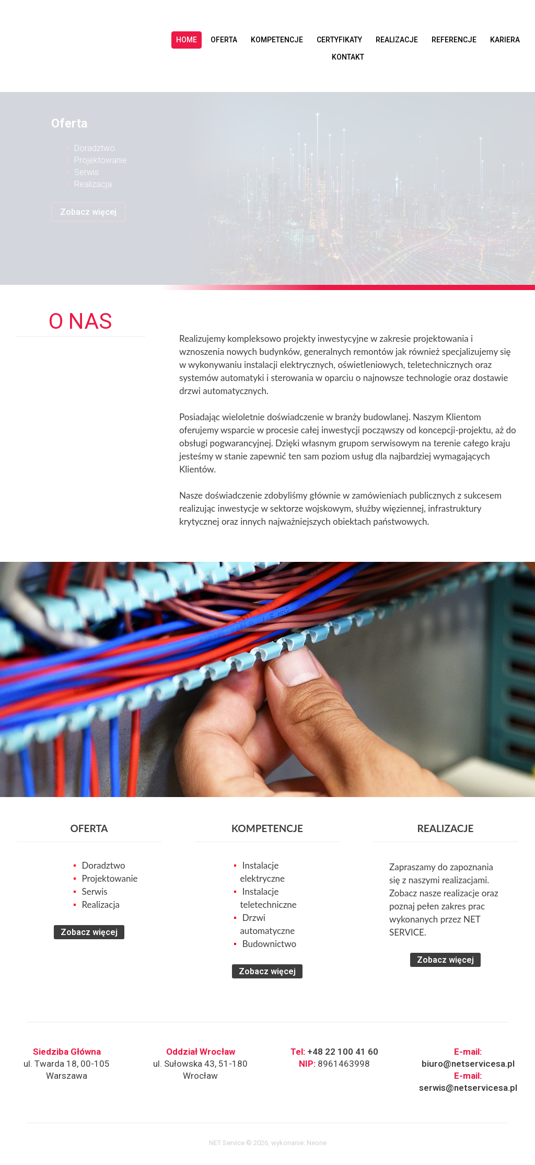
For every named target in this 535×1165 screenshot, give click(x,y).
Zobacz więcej (88, 212)
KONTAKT (348, 57)
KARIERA (505, 40)
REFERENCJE (454, 40)
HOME (186, 40)
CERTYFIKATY (339, 40)
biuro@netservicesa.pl (468, 1063)
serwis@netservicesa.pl (468, 1087)
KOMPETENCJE (277, 40)
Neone (317, 1143)
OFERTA (224, 40)
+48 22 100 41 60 (342, 1051)
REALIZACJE (397, 40)
